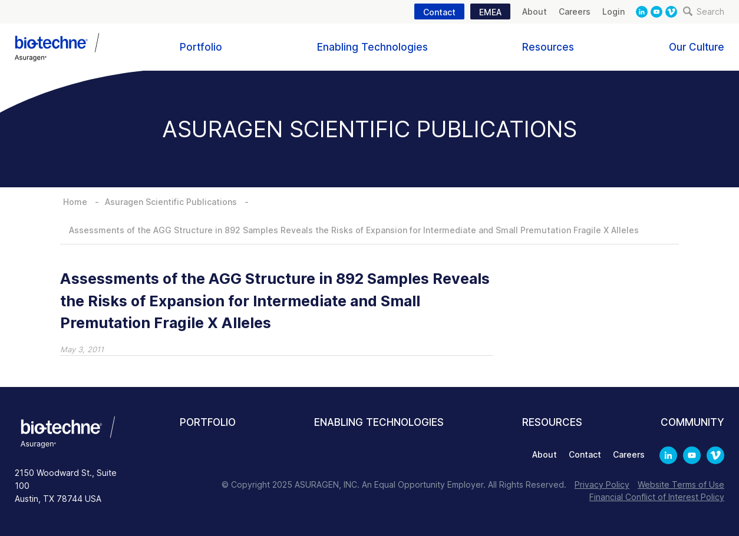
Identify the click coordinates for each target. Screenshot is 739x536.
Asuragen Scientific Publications (171, 202)
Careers (574, 11)
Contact (439, 12)
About (534, 11)
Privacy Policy (602, 484)
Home (75, 202)
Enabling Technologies (372, 47)
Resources (548, 47)
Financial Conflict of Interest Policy (656, 497)
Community (692, 422)
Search (703, 11)
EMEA (490, 12)
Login (613, 11)
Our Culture (696, 47)
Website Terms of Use (681, 484)
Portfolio (201, 47)
